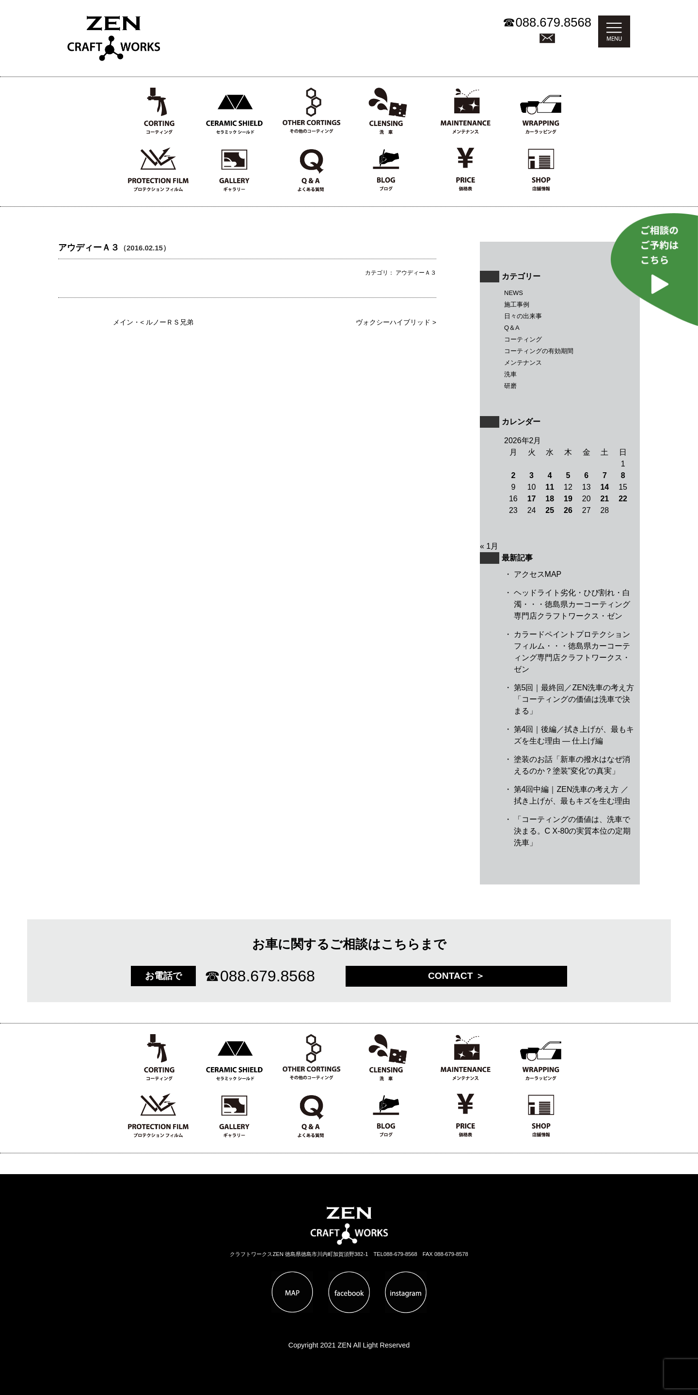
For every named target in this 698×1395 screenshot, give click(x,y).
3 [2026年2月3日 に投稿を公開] (531, 475)
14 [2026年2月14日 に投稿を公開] (604, 487)
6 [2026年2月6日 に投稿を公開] (586, 475)
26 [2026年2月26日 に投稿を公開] (568, 510)
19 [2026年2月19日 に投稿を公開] (568, 499)
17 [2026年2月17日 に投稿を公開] (531, 499)
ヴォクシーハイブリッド (393, 322)
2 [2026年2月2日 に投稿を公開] (513, 475)
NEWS (513, 292)
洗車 (510, 374)
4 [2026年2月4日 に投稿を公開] (550, 475)
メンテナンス (523, 362)
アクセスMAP (538, 574)
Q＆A (512, 327)
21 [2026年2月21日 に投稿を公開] (604, 499)
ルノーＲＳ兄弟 (169, 322)
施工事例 (516, 304)
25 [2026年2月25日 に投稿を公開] (549, 510)
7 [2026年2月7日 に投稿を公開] (605, 475)
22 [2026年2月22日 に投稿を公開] (623, 499)
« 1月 (489, 546)
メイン (123, 322)
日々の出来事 (523, 316)
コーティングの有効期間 (538, 351)
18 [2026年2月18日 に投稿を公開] (549, 499)
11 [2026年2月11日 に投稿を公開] (549, 487)
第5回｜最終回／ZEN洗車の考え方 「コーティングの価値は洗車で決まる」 (574, 699)
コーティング (523, 339)
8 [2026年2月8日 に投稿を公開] (623, 475)
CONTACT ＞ (456, 976)
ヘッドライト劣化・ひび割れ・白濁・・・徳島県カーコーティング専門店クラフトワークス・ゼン (572, 604)
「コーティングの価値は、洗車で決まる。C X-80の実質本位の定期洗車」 (572, 831)
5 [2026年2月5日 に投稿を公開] (568, 475)
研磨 (510, 385)
